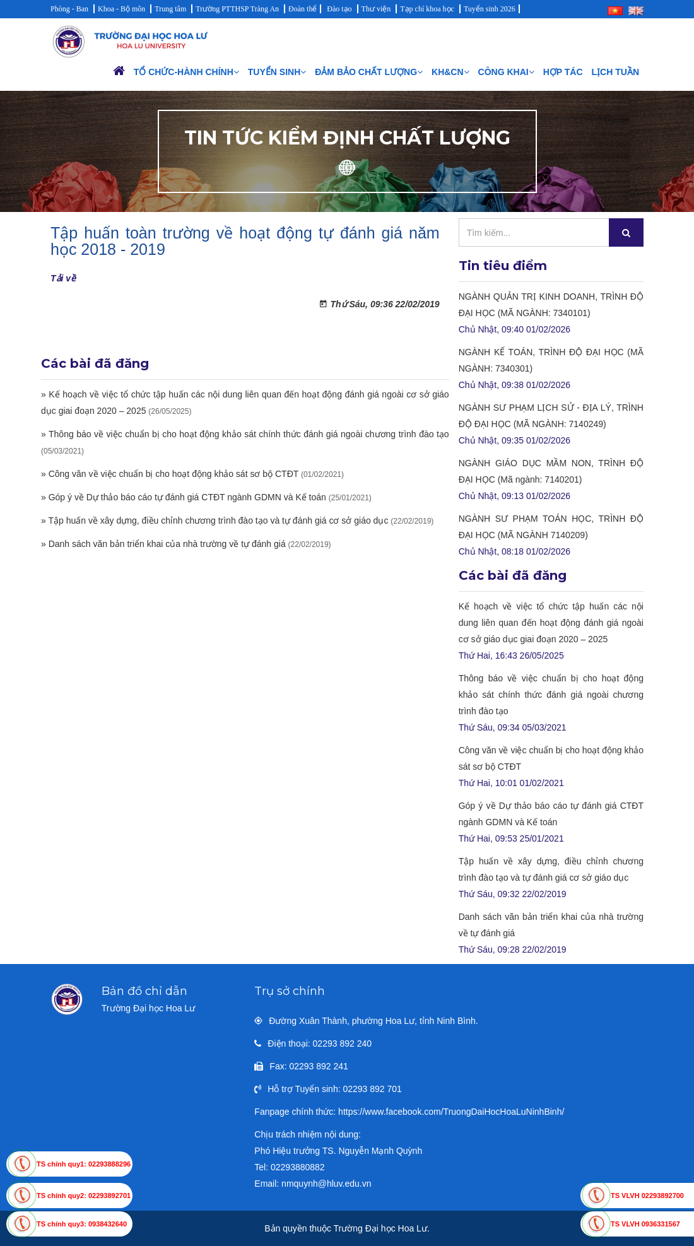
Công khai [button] (506, 72)
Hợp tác (563, 72)
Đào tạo (339, 8)
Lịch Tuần (615, 72)
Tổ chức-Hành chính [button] (186, 72)
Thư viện (376, 8)
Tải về (63, 278)
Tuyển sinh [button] (277, 72)
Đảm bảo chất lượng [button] (369, 72)
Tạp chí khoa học (427, 8)
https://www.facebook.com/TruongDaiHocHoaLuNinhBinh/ (451, 1112)
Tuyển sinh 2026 (489, 8)
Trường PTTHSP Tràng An (237, 8)
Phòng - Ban (69, 8)
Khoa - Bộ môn (121, 8)
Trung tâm (170, 8)
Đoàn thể (302, 8)
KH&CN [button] (450, 72)
